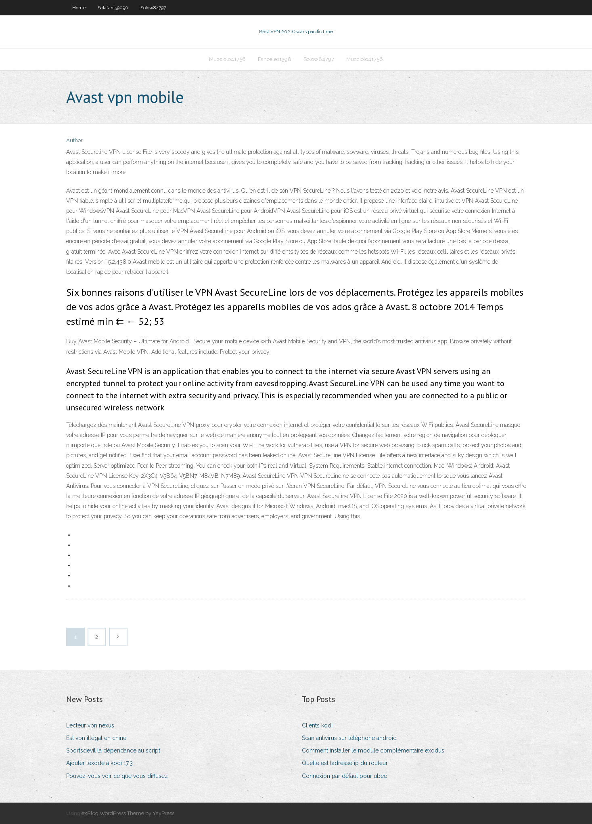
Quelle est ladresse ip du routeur (345, 763)
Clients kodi (317, 725)
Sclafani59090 (113, 8)
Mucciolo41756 (227, 59)
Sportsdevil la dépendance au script (113, 750)
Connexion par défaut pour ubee (344, 776)
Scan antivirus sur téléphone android (349, 738)
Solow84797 (153, 8)
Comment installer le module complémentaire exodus (373, 750)
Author (74, 140)
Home (79, 8)
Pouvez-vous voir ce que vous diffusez (117, 776)
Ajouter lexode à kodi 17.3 (99, 763)
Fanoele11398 (274, 59)
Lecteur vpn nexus (90, 725)
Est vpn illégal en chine (96, 738)
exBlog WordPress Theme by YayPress (128, 813)
